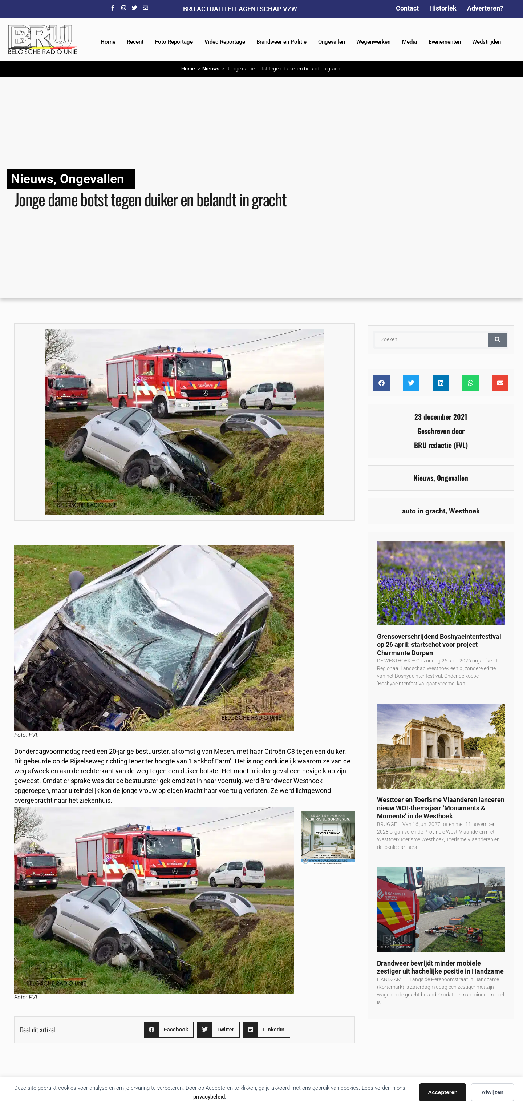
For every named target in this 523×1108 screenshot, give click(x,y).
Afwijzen (493, 1092)
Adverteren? (485, 8)
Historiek (443, 8)
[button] (169, 1030)
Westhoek (464, 511)
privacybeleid (209, 1096)
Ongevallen (331, 42)
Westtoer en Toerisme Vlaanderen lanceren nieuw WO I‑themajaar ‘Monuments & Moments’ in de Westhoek (440, 808)
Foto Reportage (174, 42)
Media (409, 42)
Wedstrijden (486, 42)
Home (108, 42)
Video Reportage (224, 42)
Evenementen (445, 42)
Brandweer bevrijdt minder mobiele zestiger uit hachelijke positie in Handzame (440, 967)
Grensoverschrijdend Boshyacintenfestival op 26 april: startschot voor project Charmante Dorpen (439, 645)
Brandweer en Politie (281, 42)
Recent (135, 42)
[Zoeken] (497, 340)
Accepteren (443, 1092)
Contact (407, 8)
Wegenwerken (373, 42)
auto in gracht (423, 511)
